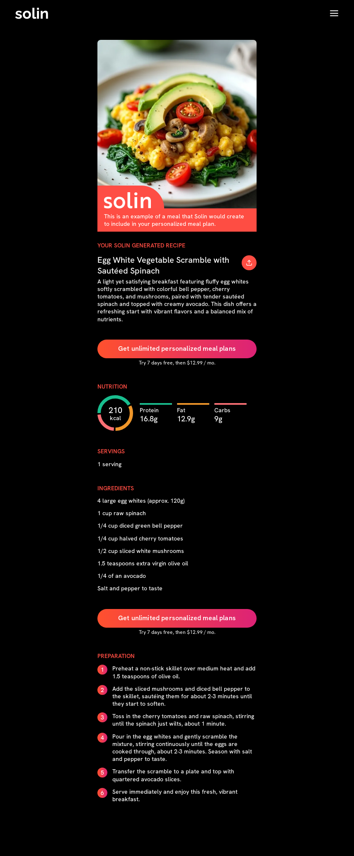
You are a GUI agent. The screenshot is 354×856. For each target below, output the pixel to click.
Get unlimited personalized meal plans (177, 348)
